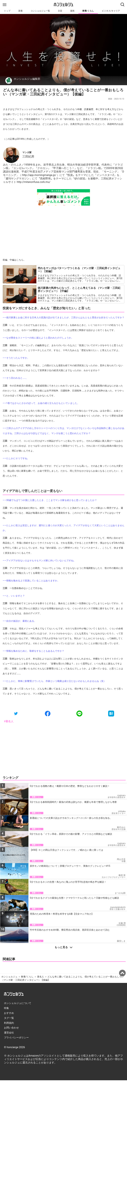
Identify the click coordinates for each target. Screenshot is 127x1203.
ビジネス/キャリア (111, 11)
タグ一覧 (9, 1018)
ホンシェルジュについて (17, 1003)
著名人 (40, 976)
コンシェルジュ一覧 (40, 11)
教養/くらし (88, 11)
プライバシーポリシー (16, 1037)
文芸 (60, 11)
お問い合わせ (11, 1027)
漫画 (72, 11)
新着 (20, 11)
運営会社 (9, 1032)
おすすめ (9, 1013)
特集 (6, 1008)
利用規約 (9, 1022)
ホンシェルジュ (9, 976)
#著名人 (8, 721)
